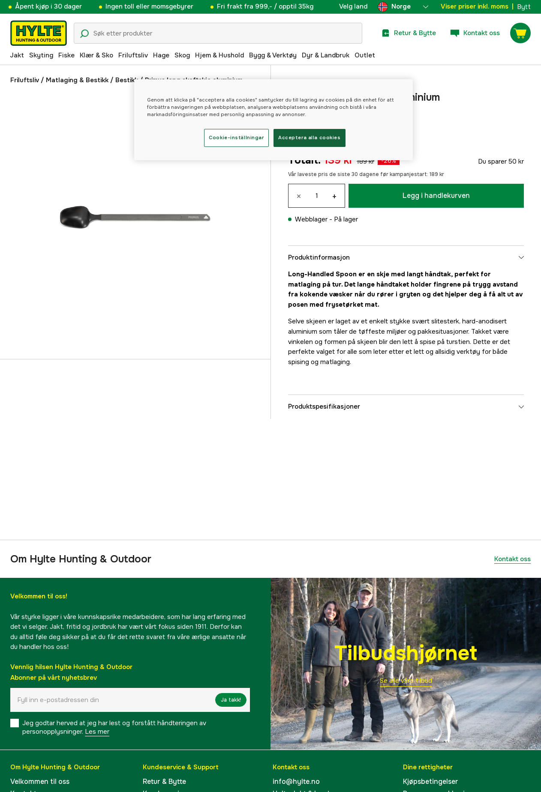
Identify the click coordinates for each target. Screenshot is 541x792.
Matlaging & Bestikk (77, 80)
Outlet (365, 55)
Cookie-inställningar (236, 137)
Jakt (17, 55)
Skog (182, 55)
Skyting (41, 55)
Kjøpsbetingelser (430, 781)
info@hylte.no (296, 781)
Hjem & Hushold (219, 55)
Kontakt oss (512, 559)
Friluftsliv (133, 55)
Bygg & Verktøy (273, 55)
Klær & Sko (96, 55)
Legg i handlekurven (436, 195)
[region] (273, 119)
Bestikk (126, 80)
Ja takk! (231, 699)
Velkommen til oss (39, 781)
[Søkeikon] (84, 34)
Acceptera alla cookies (309, 137)
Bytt (524, 7)
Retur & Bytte (164, 781)
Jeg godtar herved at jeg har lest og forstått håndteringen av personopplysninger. (114, 727)
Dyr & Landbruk (325, 55)
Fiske (66, 55)
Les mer (97, 731)
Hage (161, 55)
